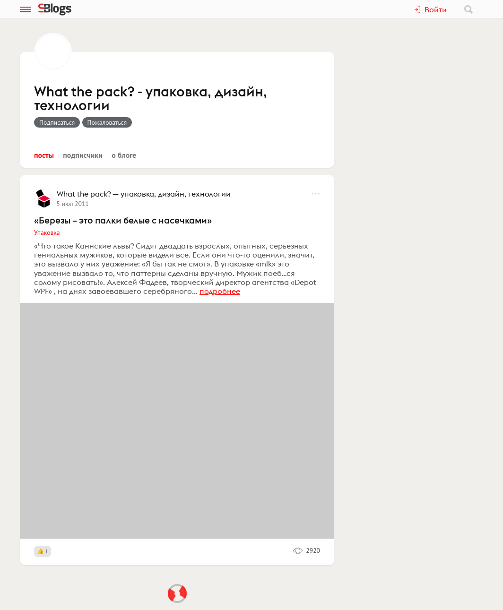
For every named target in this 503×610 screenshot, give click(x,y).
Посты (44, 155)
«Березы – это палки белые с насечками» (123, 220)
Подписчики (83, 155)
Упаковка (47, 232)
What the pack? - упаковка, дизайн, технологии (150, 99)
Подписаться (57, 122)
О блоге (124, 155)
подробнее (219, 291)
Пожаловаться (107, 122)
